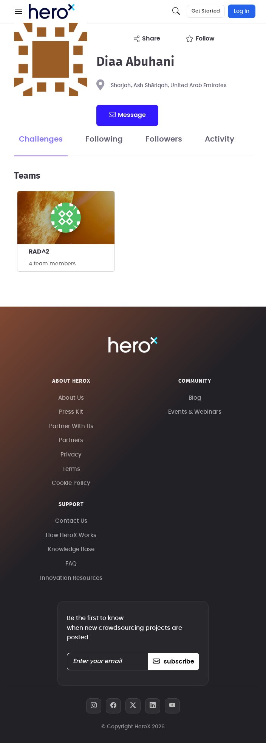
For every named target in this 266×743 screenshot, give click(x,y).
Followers (163, 139)
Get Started (206, 11)
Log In (241, 11)
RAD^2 (39, 252)
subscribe (173, 661)
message (127, 114)
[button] (18, 11)
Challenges (41, 139)
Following (104, 139)
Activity (219, 139)
